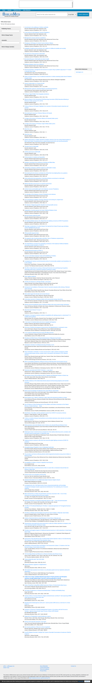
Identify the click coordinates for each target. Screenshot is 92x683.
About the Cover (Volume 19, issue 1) (33, 310)
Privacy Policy (43, 670)
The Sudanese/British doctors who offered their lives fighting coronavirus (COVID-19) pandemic (46, 221)
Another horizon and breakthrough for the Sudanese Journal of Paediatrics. (42, 189)
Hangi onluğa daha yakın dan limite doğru (34, 559)
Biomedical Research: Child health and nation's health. (37, 59)
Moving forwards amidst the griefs (32, 215)
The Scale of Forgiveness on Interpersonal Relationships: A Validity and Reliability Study (45, 590)
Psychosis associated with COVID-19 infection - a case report (39, 370)
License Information (44, 667)
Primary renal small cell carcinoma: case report (35, 621)
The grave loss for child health (31, 146)
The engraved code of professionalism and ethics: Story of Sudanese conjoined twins (44, 238)
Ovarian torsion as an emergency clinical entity (35, 474)
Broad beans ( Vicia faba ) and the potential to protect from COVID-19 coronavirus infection (45, 413)
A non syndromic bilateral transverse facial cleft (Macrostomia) (39, 332)
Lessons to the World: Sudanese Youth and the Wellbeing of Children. (40, 255)
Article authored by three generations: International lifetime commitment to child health (44, 178)
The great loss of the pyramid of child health (35, 53)
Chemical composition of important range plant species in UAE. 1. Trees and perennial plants (46, 500)
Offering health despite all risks (32, 233)
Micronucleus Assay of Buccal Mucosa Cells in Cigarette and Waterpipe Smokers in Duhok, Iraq (46, 375)
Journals (9, 10)
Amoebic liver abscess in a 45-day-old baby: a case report (38, 281)
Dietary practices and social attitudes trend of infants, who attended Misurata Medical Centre (46, 425)
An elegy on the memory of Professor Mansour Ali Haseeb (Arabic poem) (41, 118)
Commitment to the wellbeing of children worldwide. (37, 27)
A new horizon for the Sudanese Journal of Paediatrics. (37, 32)
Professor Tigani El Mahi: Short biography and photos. (37, 94)
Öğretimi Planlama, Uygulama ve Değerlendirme (35, 564)
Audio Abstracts (26, 10)
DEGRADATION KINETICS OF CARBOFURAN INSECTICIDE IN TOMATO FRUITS (42, 480)
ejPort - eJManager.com (8, 666)
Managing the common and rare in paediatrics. (35, 37)
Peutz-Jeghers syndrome (30, 276)
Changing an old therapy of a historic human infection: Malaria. (39, 43)
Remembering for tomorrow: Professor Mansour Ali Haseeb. (38, 113)
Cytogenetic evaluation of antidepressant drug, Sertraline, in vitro (39, 344)
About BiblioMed (44, 666)
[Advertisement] (83, 43)
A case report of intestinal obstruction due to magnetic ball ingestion (40, 322)
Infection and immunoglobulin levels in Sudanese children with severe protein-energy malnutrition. (47, 304)
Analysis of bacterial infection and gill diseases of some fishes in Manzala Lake (43, 518)
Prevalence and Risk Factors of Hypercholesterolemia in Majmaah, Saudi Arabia (43, 338)
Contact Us (73, 666)
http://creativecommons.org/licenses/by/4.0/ (39, 678)
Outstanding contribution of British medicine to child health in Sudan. (40, 167)
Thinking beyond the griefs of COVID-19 (34, 250)
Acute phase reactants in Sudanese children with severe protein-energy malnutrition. (44, 299)
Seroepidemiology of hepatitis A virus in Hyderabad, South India (39, 447)
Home (3, 10)
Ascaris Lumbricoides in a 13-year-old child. (34, 83)
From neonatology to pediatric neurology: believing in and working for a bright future (44, 199)
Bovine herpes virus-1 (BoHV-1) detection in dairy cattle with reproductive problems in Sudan (46, 397)
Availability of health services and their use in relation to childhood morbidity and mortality (45, 48)
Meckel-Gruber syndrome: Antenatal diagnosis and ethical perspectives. (41, 88)
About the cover (28, 129)
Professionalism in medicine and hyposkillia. (35, 157)
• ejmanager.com (79, 72)
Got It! (87, 681)
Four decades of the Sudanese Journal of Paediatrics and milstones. (40, 194)
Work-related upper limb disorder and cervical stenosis (37, 294)
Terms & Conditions (44, 669)
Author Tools (6, 667)
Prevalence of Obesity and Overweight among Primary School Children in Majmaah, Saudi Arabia (47, 512)
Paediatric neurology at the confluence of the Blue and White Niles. (40, 162)
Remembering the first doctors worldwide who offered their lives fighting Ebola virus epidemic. (46, 173)
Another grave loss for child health (32, 151)
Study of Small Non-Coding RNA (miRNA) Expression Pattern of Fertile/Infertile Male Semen (46, 585)
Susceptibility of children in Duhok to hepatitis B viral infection (39, 462)
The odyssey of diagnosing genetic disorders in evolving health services (41, 205)
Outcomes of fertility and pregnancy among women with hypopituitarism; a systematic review (46, 327)
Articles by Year (17, 10)
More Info (80, 681)
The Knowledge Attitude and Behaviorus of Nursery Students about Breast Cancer (43, 554)
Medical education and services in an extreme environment (38, 183)
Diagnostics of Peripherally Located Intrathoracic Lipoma (38, 616)
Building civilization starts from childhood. (34, 64)
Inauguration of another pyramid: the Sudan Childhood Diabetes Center (41, 210)
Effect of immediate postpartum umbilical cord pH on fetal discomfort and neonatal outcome (46, 361)
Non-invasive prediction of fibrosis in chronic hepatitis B (37, 627)
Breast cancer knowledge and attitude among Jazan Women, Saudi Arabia (41, 390)
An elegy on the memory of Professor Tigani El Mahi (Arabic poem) (40, 123)
